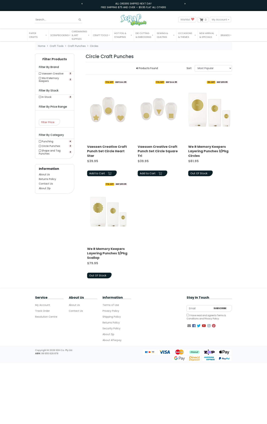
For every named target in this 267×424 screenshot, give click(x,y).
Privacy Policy (111, 311)
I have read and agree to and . (206, 317)
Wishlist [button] (187, 20)
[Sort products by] (213, 68)
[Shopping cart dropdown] (203, 19)
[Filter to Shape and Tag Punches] (54, 152)
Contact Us (46, 183)
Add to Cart (100, 173)
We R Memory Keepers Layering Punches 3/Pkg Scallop (107, 253)
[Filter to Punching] (54, 141)
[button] (37, 35)
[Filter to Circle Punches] (54, 146)
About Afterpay (112, 340)
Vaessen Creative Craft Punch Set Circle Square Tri (158, 151)
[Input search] (58, 19)
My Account (219, 19)
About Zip (45, 188)
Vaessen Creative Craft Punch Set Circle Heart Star (107, 151)
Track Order (42, 311)
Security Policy (111, 328)
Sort (189, 68)
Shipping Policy (112, 316)
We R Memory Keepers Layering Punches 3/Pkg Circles (208, 151)
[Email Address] (199, 308)
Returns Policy (47, 179)
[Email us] (189, 325)
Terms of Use (111, 305)
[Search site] (80, 20)
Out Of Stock (198, 173)
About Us (44, 174)
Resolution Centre (46, 316)
